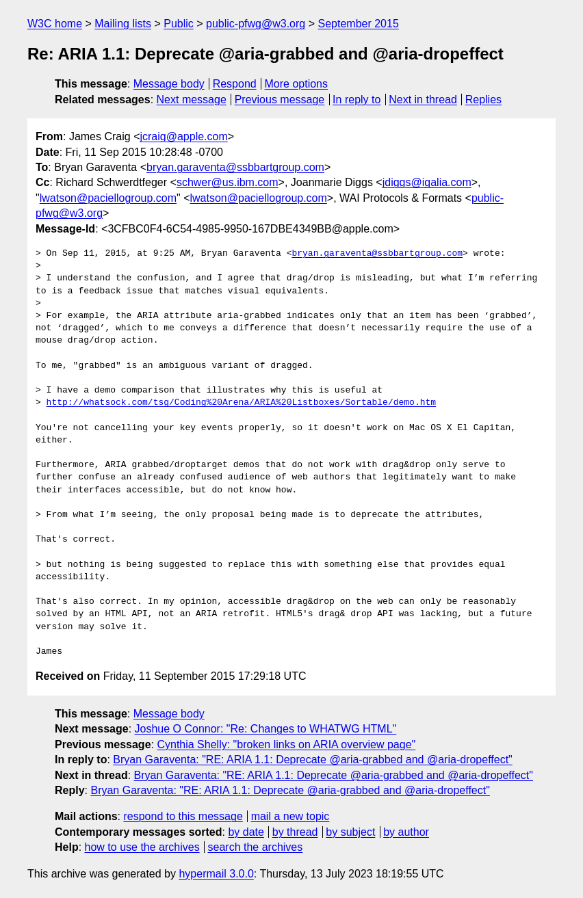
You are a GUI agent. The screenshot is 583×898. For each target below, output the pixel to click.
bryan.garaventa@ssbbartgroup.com (235, 167)
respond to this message (182, 816)
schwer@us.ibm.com (227, 182)
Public (179, 23)
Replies (483, 99)
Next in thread (423, 99)
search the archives (255, 847)
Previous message (280, 99)
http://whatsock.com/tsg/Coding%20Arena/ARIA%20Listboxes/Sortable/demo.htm (241, 403)
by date (245, 832)
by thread (295, 832)
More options (296, 84)
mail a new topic (290, 816)
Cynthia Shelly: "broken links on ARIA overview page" (286, 744)
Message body (169, 84)
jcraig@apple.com (183, 136)
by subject (350, 832)
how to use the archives (142, 847)
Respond (235, 84)
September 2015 (358, 23)
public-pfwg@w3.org (255, 23)
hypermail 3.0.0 (216, 874)
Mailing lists (122, 23)
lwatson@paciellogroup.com (108, 198)
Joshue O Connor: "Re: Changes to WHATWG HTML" (266, 729)
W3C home (54, 23)
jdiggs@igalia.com (427, 182)
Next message (191, 99)
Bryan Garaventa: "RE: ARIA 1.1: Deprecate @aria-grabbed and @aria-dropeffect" (312, 759)
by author (406, 832)
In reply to (356, 99)
